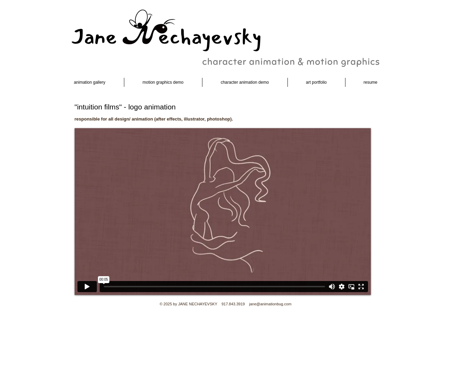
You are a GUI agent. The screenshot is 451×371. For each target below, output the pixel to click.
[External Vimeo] (223, 211)
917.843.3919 (233, 304)
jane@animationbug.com (270, 304)
